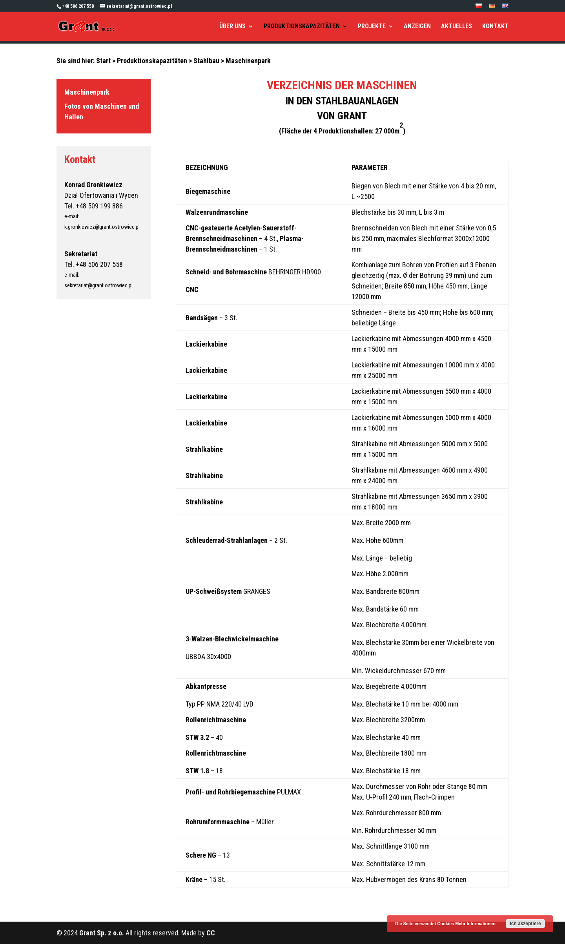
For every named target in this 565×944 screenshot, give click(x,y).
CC (210, 933)
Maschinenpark (86, 92)
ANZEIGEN (417, 27)
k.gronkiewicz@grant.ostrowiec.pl (102, 227)
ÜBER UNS (232, 27)
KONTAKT (495, 27)
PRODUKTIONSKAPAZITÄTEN (302, 27)
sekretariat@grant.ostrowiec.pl (98, 285)
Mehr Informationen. (476, 923)
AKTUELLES (456, 27)
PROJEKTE (372, 27)
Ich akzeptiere (525, 923)
